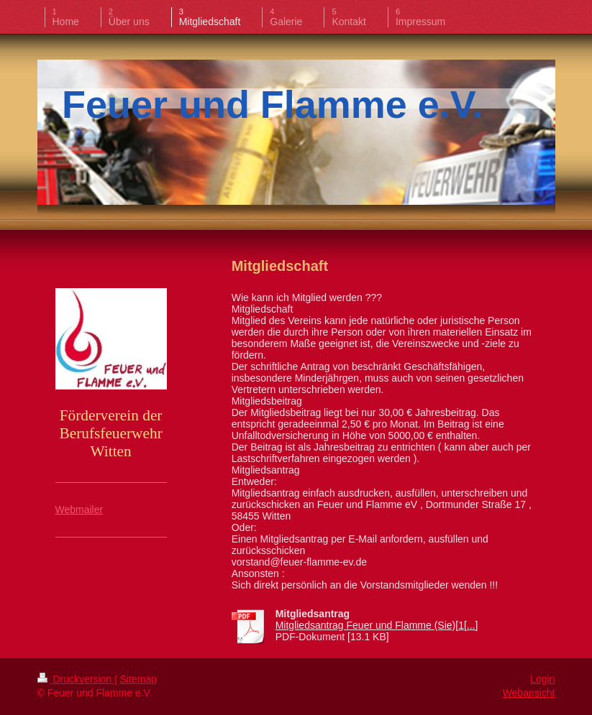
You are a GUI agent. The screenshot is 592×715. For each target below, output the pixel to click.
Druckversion (75, 679)
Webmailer (79, 509)
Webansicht (529, 692)
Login (542, 679)
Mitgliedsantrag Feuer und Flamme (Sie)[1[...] (376, 625)
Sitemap (138, 679)
